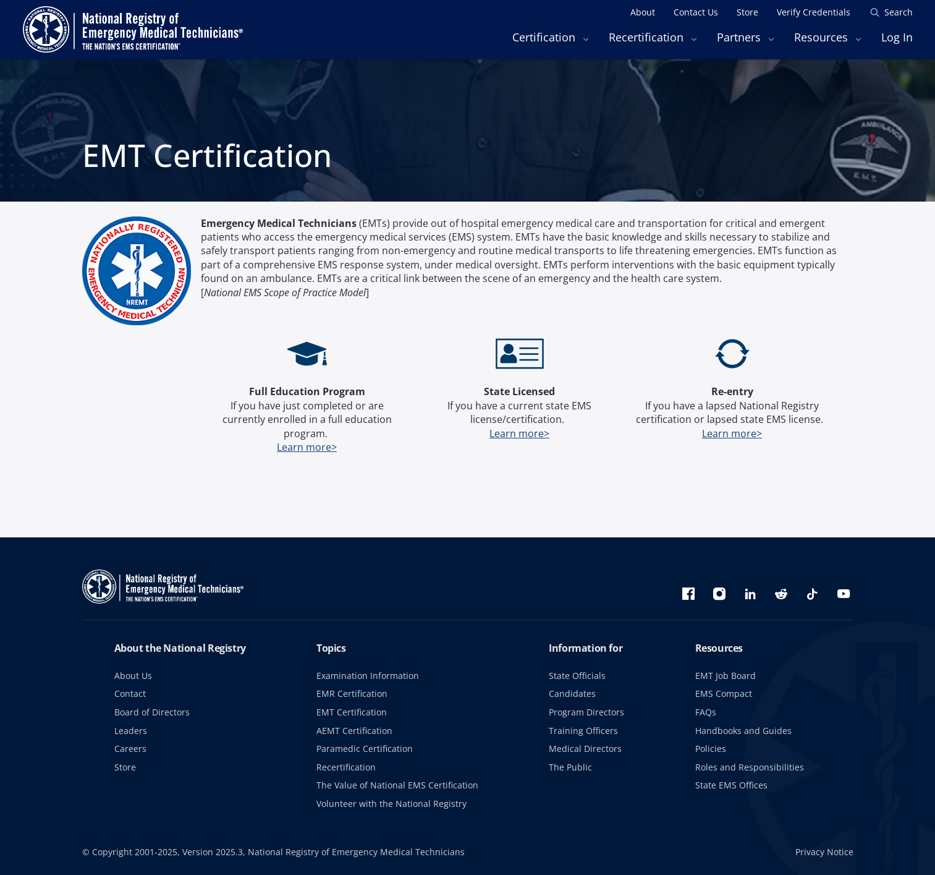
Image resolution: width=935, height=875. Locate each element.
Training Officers (583, 730)
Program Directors (586, 712)
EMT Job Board (725, 675)
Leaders (130, 730)
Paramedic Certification (364, 748)
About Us (133, 675)
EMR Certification (351, 693)
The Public (570, 767)
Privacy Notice (824, 852)
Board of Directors (152, 712)
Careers (130, 748)
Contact (130, 693)
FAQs (705, 712)
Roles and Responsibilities (749, 767)
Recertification (346, 767)
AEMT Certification (354, 730)
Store (125, 767)
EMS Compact (723, 693)
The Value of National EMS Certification (397, 785)
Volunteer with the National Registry (391, 803)
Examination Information (367, 675)
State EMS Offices (731, 785)
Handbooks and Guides (743, 730)
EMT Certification (351, 712)
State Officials (577, 675)
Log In (897, 37)
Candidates (572, 693)
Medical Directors (585, 748)
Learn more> (307, 447)
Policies (710, 748)
